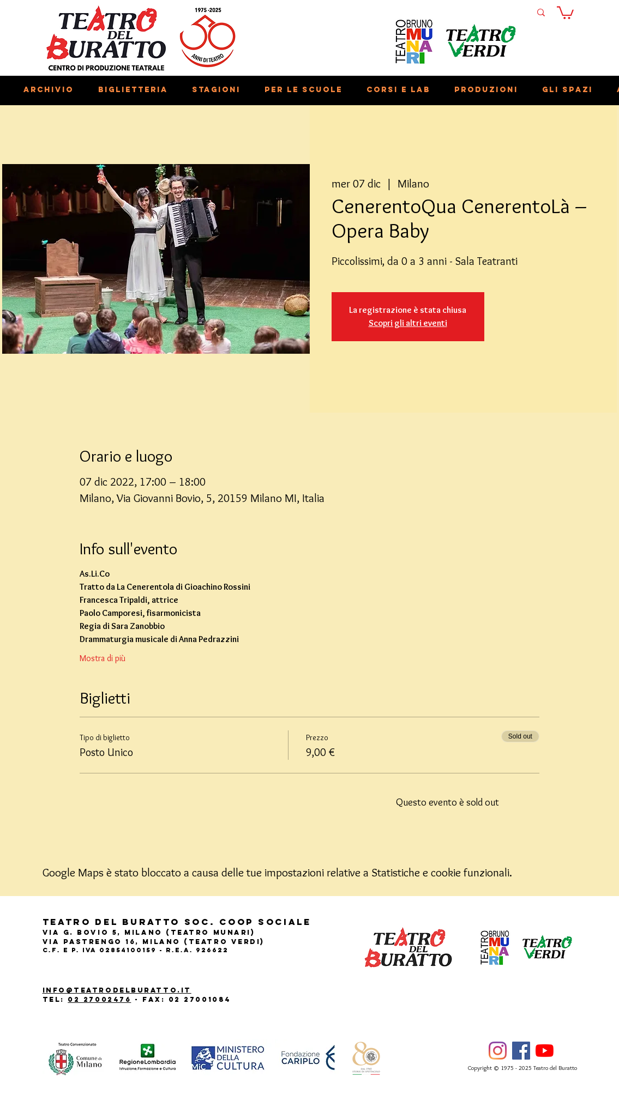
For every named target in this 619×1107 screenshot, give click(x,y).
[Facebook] (521, 1051)
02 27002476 (99, 999)
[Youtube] (545, 1051)
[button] (565, 12)
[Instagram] (498, 1051)
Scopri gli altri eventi (408, 323)
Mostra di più (102, 658)
